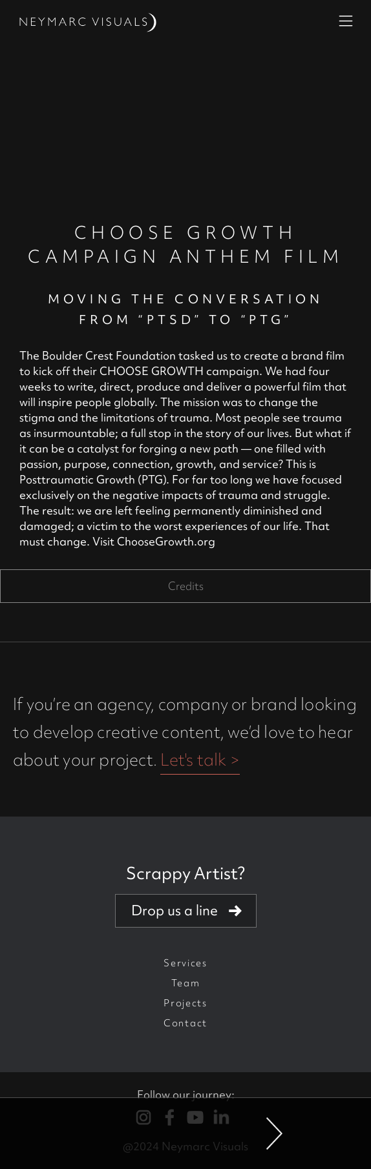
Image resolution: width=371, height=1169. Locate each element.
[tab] (185, 586)
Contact (185, 1023)
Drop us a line (174, 910)
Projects (185, 1003)
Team (185, 983)
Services (185, 963)
